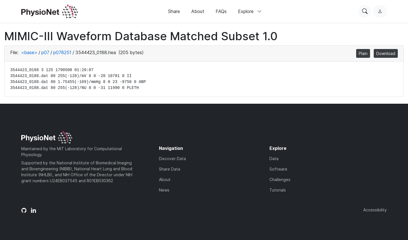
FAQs (221, 11)
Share (174, 11)
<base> (29, 52)
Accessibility (375, 209)
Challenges (279, 179)
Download (385, 53)
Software (278, 169)
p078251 (62, 52)
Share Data (169, 169)
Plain (363, 53)
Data (274, 158)
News (164, 190)
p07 (45, 52)
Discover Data (172, 158)
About (197, 11)
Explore (250, 11)
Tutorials (277, 190)
